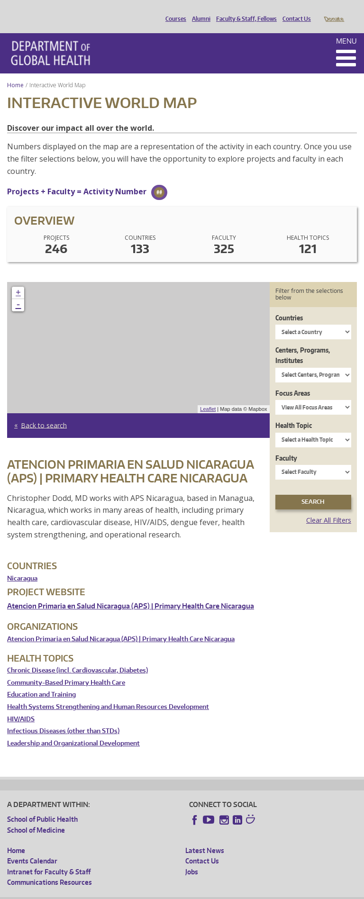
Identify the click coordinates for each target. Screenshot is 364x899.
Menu (346, 28)
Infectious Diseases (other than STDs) (63, 717)
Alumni (199, 11)
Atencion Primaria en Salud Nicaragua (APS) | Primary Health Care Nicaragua (130, 593)
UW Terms (171, 891)
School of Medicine (36, 817)
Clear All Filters (328, 506)
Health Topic (293, 412)
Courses (173, 11)
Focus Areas (292, 380)
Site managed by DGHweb (227, 891)
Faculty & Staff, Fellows (244, 11)
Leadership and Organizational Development (73, 730)
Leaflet (208, 396)
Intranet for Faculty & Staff (49, 858)
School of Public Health (42, 806)
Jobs (191, 858)
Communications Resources (49, 869)
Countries (289, 304)
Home (15, 72)
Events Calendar (32, 848)
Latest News (204, 837)
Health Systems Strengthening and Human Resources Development (108, 693)
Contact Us (294, 11)
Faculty (286, 445)
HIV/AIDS (21, 705)
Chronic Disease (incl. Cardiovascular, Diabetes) (77, 657)
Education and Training (41, 681)
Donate (333, 11)
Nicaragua (22, 565)
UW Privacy (133, 891)
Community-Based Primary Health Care (66, 669)
